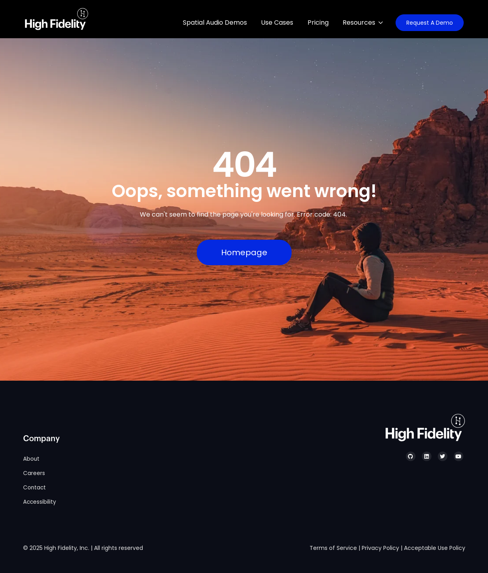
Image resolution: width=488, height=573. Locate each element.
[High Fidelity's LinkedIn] (426, 456)
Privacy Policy (380, 548)
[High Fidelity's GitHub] (410, 456)
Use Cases (277, 22)
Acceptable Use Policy (434, 548)
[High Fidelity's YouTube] (458, 456)
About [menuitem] (31, 459)
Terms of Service (333, 548)
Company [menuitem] (41, 439)
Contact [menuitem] (34, 487)
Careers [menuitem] (34, 473)
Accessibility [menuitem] (39, 502)
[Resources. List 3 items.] (365, 22)
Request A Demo (429, 23)
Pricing (318, 22)
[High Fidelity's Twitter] (442, 456)
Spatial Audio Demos (215, 22)
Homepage (244, 252)
